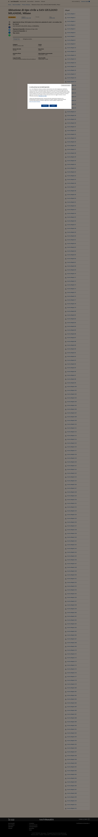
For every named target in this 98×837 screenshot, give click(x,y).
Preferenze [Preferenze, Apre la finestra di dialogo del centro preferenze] (45, 105)
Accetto (53, 105)
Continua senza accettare (66, 85)
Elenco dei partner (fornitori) (34, 101)
